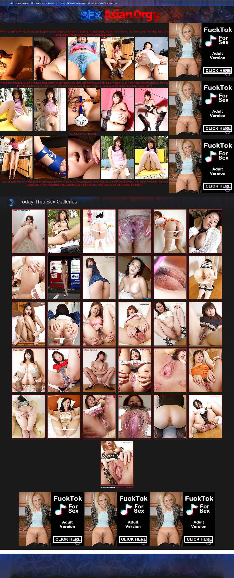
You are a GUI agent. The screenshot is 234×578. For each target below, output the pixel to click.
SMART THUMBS (124, 487)
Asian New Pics (40, 3)
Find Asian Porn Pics (78, 3)
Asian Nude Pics (110, 3)
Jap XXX (95, 3)
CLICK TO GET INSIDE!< (84, 133)
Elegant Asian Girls (21, 3)
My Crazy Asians (58, 3)
